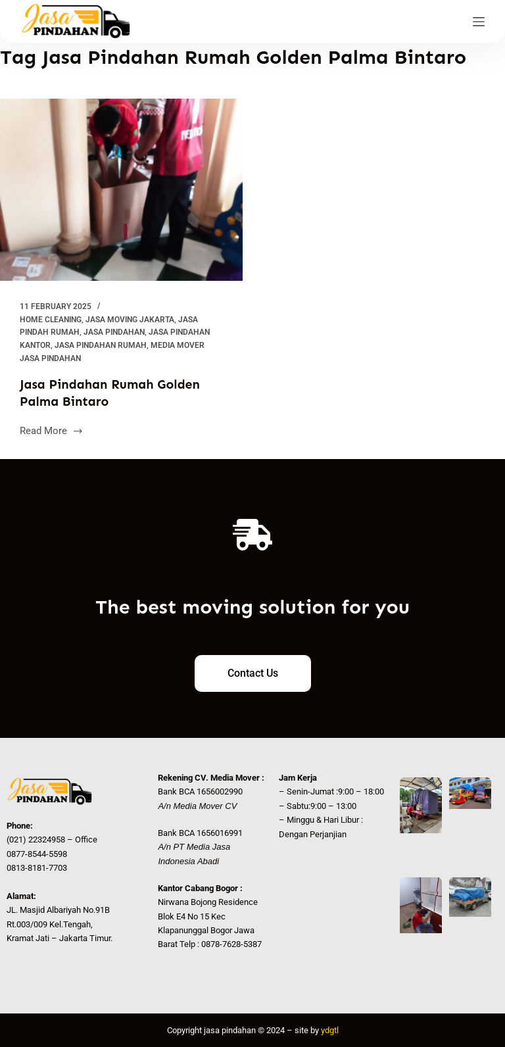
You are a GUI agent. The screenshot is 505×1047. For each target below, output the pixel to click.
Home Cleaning (51, 319)
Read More (52, 430)
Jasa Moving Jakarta (129, 319)
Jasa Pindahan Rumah (101, 345)
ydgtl (330, 1030)
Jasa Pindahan (114, 332)
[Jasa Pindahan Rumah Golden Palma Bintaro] (121, 190)
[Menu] (479, 22)
